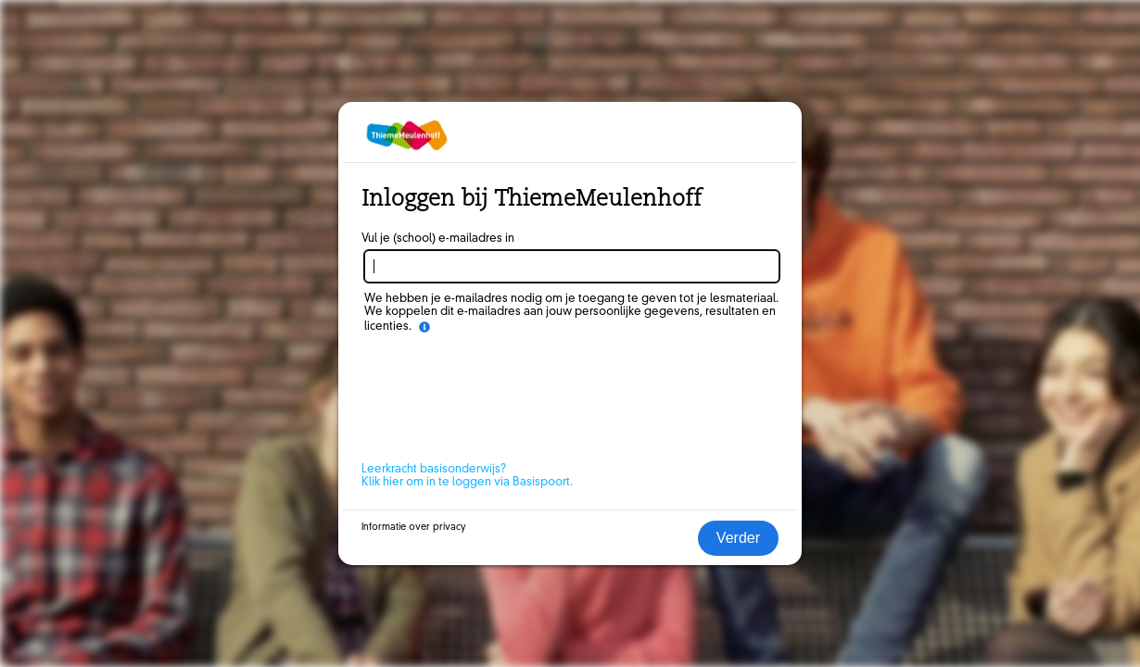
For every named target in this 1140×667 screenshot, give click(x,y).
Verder (738, 538)
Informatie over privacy (413, 527)
